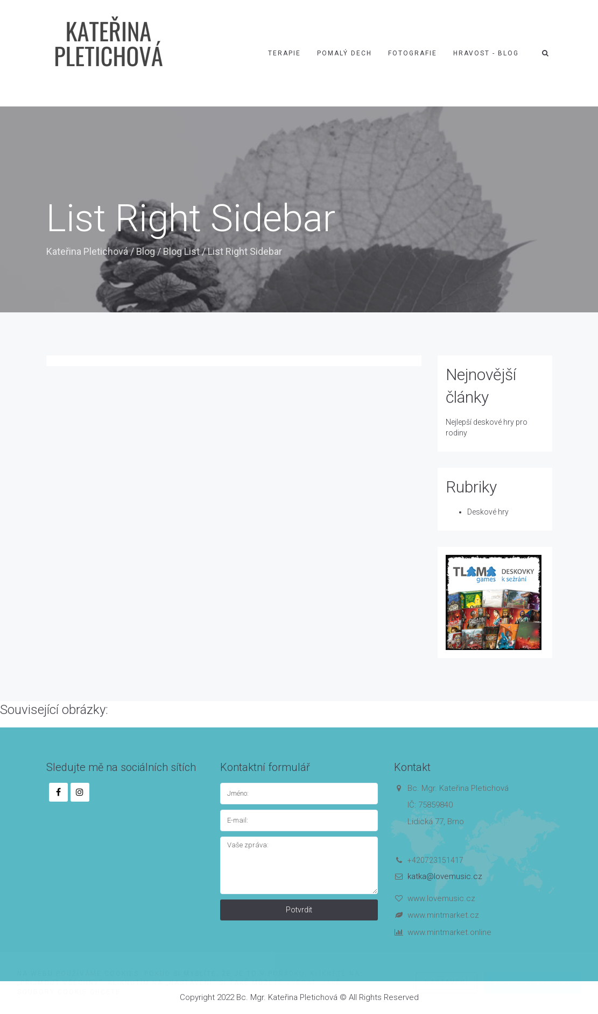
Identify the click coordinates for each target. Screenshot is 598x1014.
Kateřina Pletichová (87, 251)
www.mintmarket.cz (443, 915)
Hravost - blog (486, 53)
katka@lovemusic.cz (444, 876)
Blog (145, 251)
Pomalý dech (344, 53)
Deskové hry (488, 512)
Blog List (181, 251)
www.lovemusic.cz (441, 898)
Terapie (284, 53)
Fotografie (412, 53)
